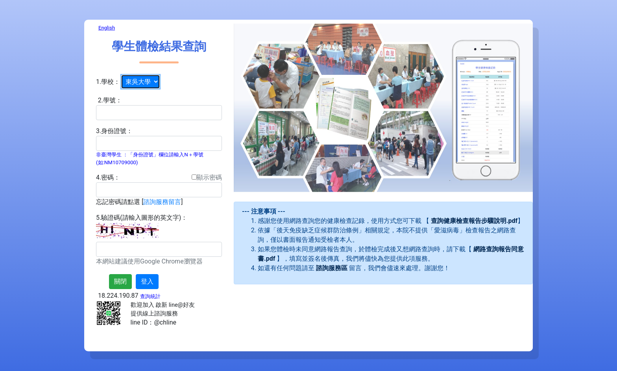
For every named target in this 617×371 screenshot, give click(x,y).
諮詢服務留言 (162, 202)
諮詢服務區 (331, 268)
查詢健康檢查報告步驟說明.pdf (474, 220)
